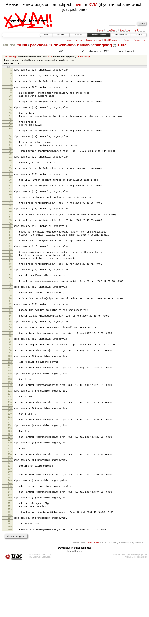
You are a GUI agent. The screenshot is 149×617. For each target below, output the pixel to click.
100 (10, 390)
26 (10, 151)
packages (39, 45)
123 (10, 464)
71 (10, 297)
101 (10, 393)
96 (10, 377)
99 (10, 387)
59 (10, 258)
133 (10, 496)
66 (10, 281)
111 (10, 425)
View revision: (95, 51)
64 (10, 273)
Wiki (46, 35)
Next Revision (110, 40)
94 (10, 371)
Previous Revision (74, 40)
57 (10, 251)
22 (10, 138)
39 (10, 193)
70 (10, 294)
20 (10, 132)
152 (10, 557)
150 (10, 551)
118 (10, 447)
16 (10, 118)
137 (10, 509)
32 (10, 171)
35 (10, 180)
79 (10, 323)
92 (10, 364)
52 (10, 235)
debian (83, 45)
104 (10, 403)
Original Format (74, 605)
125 (10, 470)
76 (10, 313)
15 (10, 115)
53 (10, 238)
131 (10, 490)
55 (10, 244)
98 (10, 383)
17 (10, 122)
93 (10, 368)
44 (10, 209)
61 (10, 264)
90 (10, 358)
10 (10, 99)
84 (10, 338)
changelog (102, 45)
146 (10, 538)
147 (10, 541)
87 (10, 349)
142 (10, 525)
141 (10, 522)
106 (10, 409)
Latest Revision (93, 40)
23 (10, 142)
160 (10, 583)
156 (10, 570)
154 (10, 564)
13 (10, 109)
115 (10, 438)
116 (10, 441)
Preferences (139, 30)
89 (10, 355)
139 (10, 515)
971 (50, 56)
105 (10, 406)
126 (10, 473)
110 (10, 422)
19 (10, 128)
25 (10, 148)
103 (10, 400)
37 (10, 187)
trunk (22, 45)
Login (100, 30)
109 (10, 419)
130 (10, 486)
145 (10, 534)
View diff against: (133, 51)
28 (10, 158)
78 (10, 319)
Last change (10, 56)
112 (10, 428)
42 (10, 203)
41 (10, 199)
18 (10, 125)
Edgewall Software (41, 611)
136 (10, 505)
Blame (126, 40)
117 (10, 445)
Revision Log (139, 40)
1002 (121, 45)
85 (10, 342)
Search (138, 35)
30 (10, 164)
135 (10, 502)
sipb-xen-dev (62, 45)
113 (10, 432)
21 (10, 135)
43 (10, 206)
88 (10, 351)
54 (10, 241)
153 (10, 561)
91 (10, 361)
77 (10, 316)
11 (10, 102)
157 (10, 574)
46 (10, 216)
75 (10, 310)
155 (10, 567)
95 (10, 374)
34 (10, 177)
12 (10, 105)
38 (10, 190)
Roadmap (78, 35)
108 (10, 415)
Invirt (77, 4)
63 (10, 271)
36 (10, 184)
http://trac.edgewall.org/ (136, 611)
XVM (92, 4)
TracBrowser (92, 596)
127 (10, 477)
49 (10, 225)
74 (10, 306)
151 (10, 554)
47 (10, 219)
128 (10, 480)
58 (10, 254)
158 (10, 577)
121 (10, 457)
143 (10, 528)
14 (10, 111)
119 (10, 451)
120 (10, 454)
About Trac (125, 30)
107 (10, 413)
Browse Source (99, 35)
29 (10, 161)
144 (10, 532)
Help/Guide (111, 30)
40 (10, 197)
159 (10, 580)
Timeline (61, 35)
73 (10, 304)
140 (10, 519)
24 (10, 144)
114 (10, 435)
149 (10, 547)
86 (10, 345)
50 (10, 229)
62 (10, 267)
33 (10, 174)
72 (10, 300)
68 (10, 287)
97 (10, 381)
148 (10, 544)
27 (10, 154)
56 (10, 248)
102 (10, 396)
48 (10, 222)
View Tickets (121, 35)
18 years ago (83, 56)
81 (10, 329)
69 (10, 291)
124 (10, 467)
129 (10, 483)
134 (10, 499)
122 (10, 460)
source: (10, 45)
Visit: (61, 51)
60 (10, 261)
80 (10, 326)
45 (10, 212)
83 (10, 336)
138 (10, 512)
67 (10, 284)
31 (10, 167)
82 (10, 332)
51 (10, 231)
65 (10, 277)
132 (10, 492)
